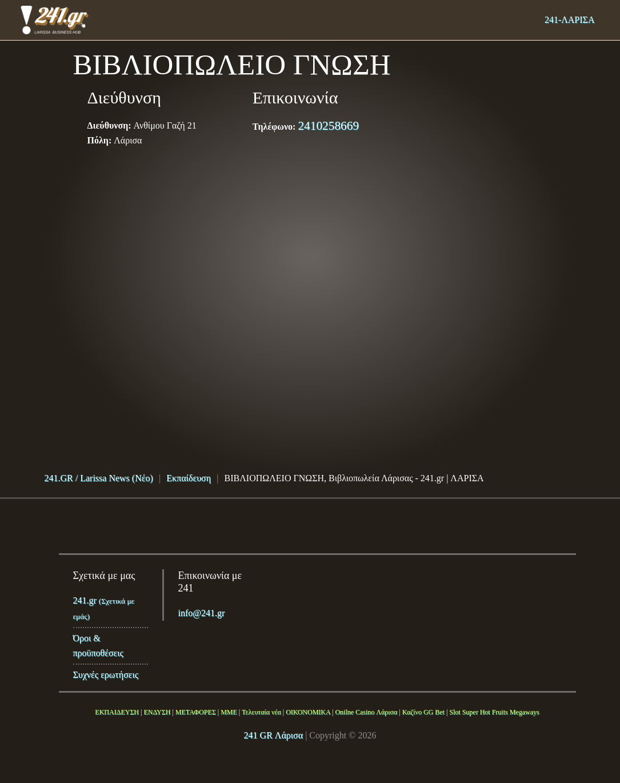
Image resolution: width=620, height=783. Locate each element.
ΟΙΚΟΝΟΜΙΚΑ (308, 712)
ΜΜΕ (229, 712)
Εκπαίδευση (188, 478)
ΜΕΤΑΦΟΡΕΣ (195, 712)
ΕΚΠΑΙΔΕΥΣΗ (117, 712)
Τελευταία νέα (261, 712)
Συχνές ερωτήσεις (106, 675)
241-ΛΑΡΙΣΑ (570, 20)
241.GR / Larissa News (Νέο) (99, 478)
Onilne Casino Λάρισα (366, 712)
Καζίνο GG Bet (423, 712)
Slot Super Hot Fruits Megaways (494, 712)
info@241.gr (201, 613)
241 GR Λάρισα (273, 735)
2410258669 (328, 126)
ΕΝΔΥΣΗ (156, 712)
